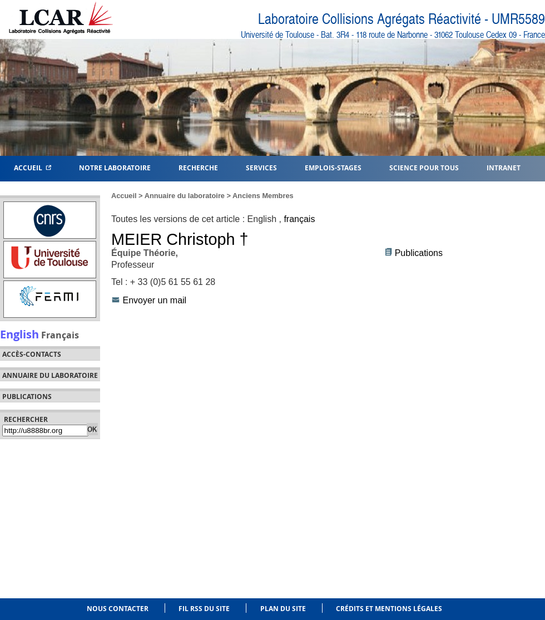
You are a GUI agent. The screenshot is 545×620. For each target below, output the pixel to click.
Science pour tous (424, 167)
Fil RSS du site (204, 608)
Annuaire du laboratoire (50, 375)
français (299, 219)
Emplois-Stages (333, 167)
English (19, 334)
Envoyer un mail (154, 300)
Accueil (32, 167)
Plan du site (283, 608)
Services (261, 167)
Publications (419, 253)
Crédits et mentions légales (389, 608)
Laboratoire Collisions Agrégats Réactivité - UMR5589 (401, 19)
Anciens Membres (263, 195)
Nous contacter (117, 608)
